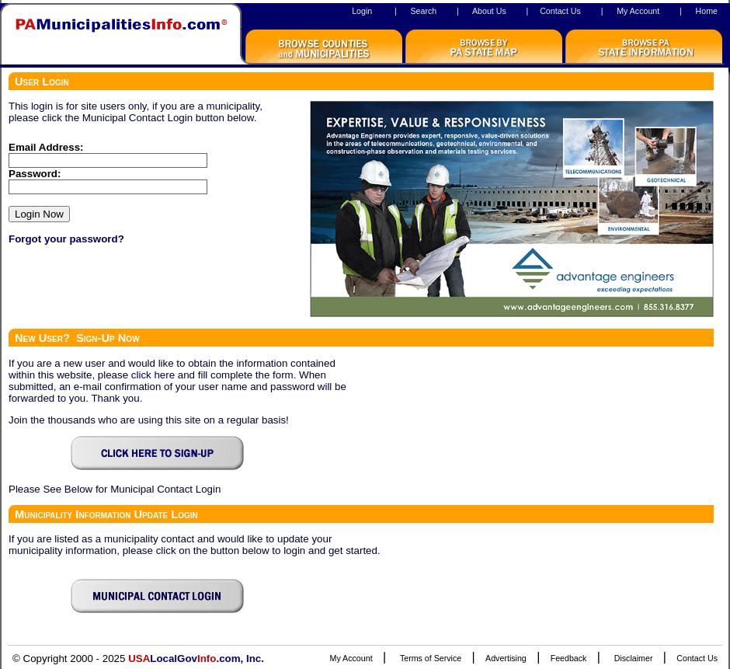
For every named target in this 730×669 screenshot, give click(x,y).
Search (423, 11)
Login (362, 11)
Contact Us (560, 11)
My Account (638, 11)
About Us (489, 11)
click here (153, 375)
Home (707, 11)
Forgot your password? (66, 239)
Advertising (506, 658)
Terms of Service (430, 658)
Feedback (569, 658)
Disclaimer (633, 658)
